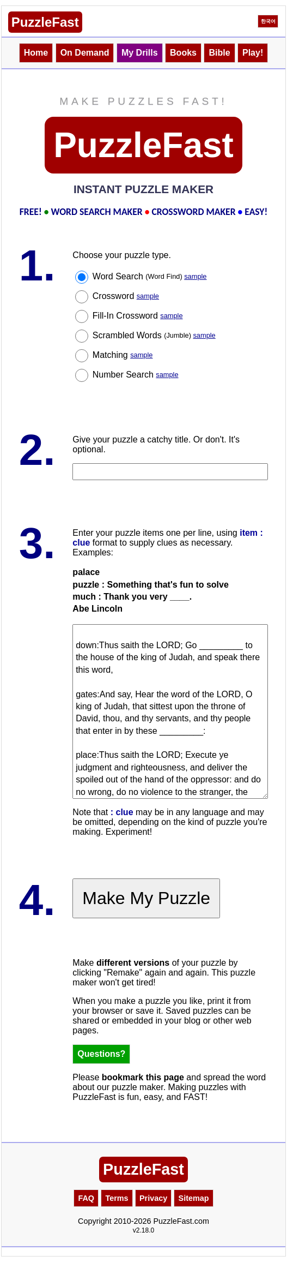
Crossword (126, 296)
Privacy (153, 1198)
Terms (116, 1198)
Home (36, 52)
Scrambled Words (154, 335)
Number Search (136, 374)
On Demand (84, 52)
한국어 (268, 21)
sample (195, 276)
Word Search (150, 276)
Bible (219, 52)
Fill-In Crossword (138, 315)
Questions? (101, 1053)
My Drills (139, 52)
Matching (123, 355)
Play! (252, 52)
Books (183, 52)
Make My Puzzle (146, 898)
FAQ (86, 1198)
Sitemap (194, 1198)
